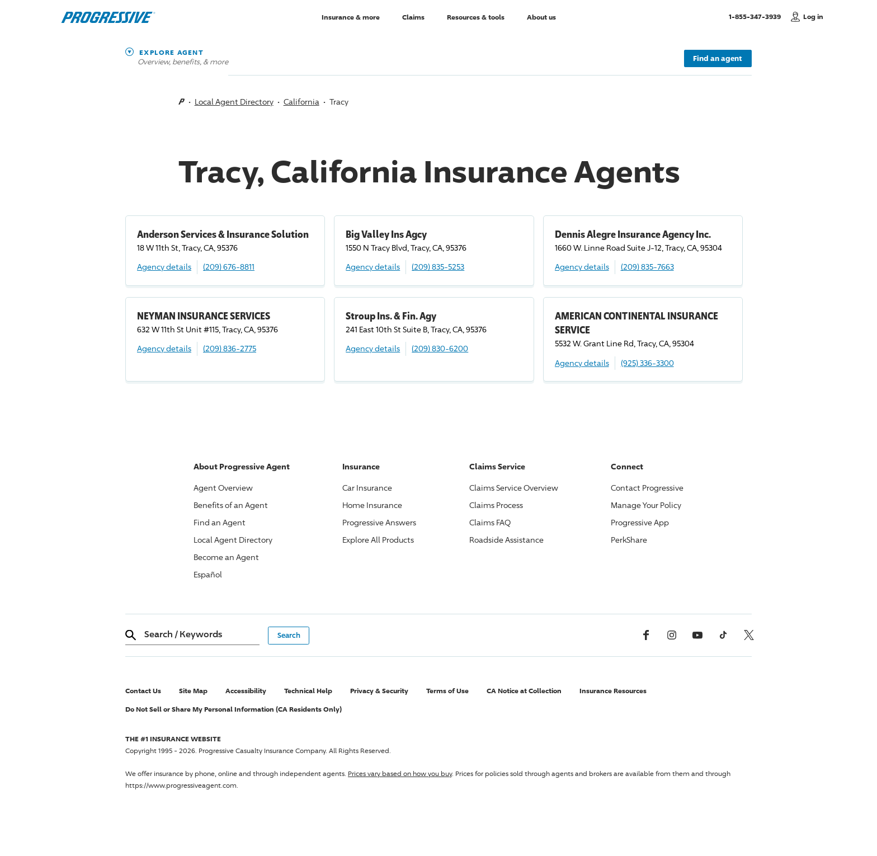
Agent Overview (223, 487)
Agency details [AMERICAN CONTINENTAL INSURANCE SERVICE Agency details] (582, 363)
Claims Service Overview (513, 487)
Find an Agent (220, 522)
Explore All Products (378, 539)
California (301, 101)
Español (208, 574)
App (640, 522)
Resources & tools (475, 16)
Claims (413, 16)
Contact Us (143, 690)
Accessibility (245, 690)
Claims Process (496, 505)
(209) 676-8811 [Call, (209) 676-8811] (228, 266)
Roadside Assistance (506, 539)
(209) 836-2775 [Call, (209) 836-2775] (229, 348)
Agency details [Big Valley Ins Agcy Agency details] (373, 266)
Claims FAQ (490, 522)
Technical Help (308, 690)
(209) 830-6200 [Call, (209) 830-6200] (440, 348)
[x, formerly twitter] (749, 635)
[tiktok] (723, 635)
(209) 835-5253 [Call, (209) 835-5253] (438, 266)
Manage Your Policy (646, 505)
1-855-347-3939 (757, 16)
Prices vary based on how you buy (400, 773)
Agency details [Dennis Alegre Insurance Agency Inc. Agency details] (582, 266)
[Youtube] (697, 635)
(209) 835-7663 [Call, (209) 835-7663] (647, 266)
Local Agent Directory (234, 101)
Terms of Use (447, 690)
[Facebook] (646, 635)
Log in (813, 16)
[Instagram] (671, 635)
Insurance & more (351, 16)
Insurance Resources (613, 690)
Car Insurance (367, 487)
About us (541, 16)
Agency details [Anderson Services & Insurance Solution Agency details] (164, 266)
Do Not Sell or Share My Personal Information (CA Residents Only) (233, 709)
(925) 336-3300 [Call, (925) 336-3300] (647, 363)
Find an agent (717, 58)
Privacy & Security (379, 690)
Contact (647, 487)
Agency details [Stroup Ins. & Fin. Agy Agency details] (373, 348)
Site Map (193, 690)
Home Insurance (372, 505)
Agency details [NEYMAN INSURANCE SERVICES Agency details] (164, 348)
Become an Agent (226, 557)
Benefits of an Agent (231, 505)
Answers (379, 522)
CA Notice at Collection (524, 690)
